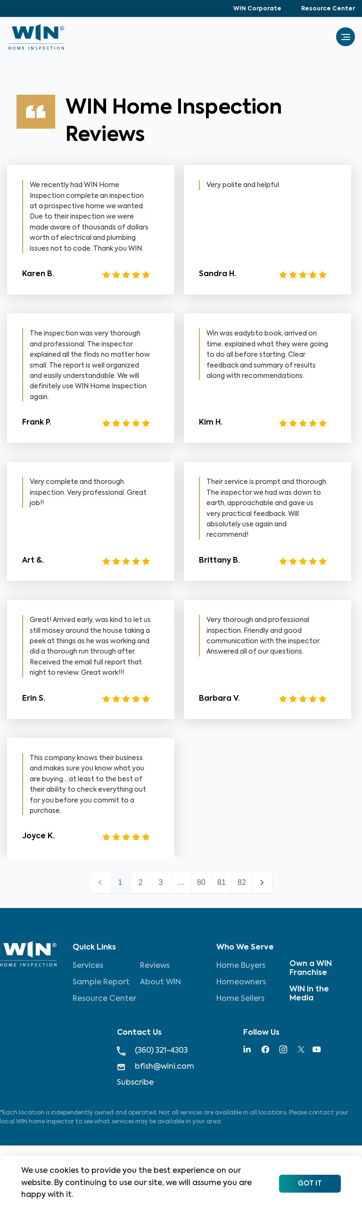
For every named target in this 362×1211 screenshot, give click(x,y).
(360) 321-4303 (152, 1051)
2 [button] (141, 882)
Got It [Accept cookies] (310, 1183)
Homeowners (241, 982)
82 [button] (242, 882)
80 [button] (201, 882)
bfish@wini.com (155, 1067)
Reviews (155, 966)
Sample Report (101, 982)
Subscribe (135, 1083)
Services (88, 966)
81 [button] (221, 882)
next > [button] (262, 882)
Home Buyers (240, 966)
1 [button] (120, 882)
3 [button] (161, 882)
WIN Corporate (257, 9)
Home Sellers (240, 999)
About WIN (160, 982)
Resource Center (328, 9)
